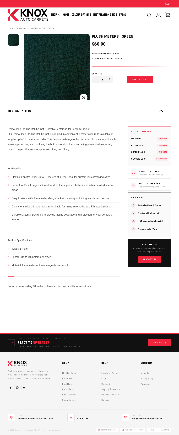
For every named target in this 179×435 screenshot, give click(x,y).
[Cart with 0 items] (167, 15)
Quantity (97, 74)
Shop (55, 15)
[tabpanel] (13, 40)
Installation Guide (105, 15)
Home (66, 15)
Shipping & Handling (110, 389)
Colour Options (81, 15)
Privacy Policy (147, 378)
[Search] (149, 15)
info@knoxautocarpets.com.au (147, 418)
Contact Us (149, 259)
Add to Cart (140, 80)
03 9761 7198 (82, 418)
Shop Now (159, 343)
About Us (145, 373)
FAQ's (103, 378)
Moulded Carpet (69, 373)
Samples (105, 400)
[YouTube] (24, 387)
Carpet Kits (67, 378)
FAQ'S (122, 15)
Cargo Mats (67, 389)
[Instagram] (17, 387)
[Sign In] (158, 15)
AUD (168, 3)
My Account (146, 384)
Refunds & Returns (110, 394)
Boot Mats (67, 384)
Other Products (69, 394)
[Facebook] (10, 387)
